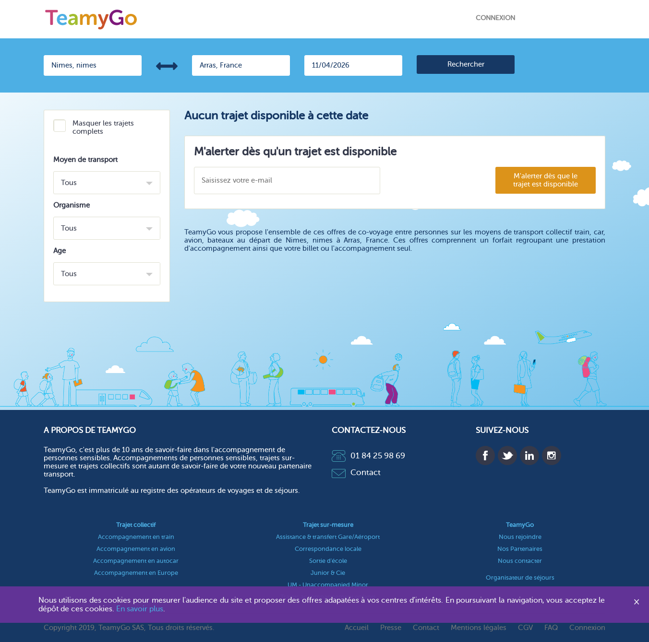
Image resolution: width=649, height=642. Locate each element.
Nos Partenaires (519, 548)
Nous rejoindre (520, 536)
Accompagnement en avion (135, 548)
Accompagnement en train (136, 536)
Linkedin (529, 455)
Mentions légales (478, 628)
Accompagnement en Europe (136, 572)
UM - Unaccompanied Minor (328, 584)
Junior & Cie (328, 572)
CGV (525, 628)
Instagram (551, 455)
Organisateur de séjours (520, 577)
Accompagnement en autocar (136, 560)
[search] (466, 64)
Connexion (495, 18)
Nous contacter (520, 560)
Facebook (485, 455)
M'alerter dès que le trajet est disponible (545, 180)
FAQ (551, 628)
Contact (356, 472)
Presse (390, 628)
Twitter (507, 455)
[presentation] (437, 181)
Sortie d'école (328, 560)
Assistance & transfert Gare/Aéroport (328, 536)
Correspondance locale (328, 548)
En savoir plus (139, 609)
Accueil (357, 628)
